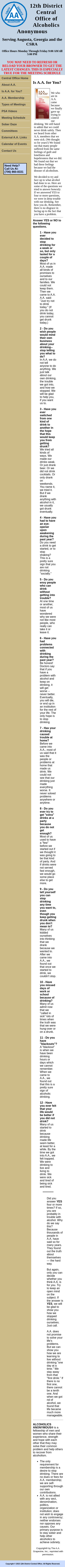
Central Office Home (15, 78)
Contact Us (9, 150)
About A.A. (9, 84)
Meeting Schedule (13, 117)
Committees (10, 130)
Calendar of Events (14, 144)
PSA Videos (9, 111)
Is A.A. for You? (12, 91)
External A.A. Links (14, 137)
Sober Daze (9, 124)
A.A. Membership (13, 97)
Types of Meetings (14, 104)
